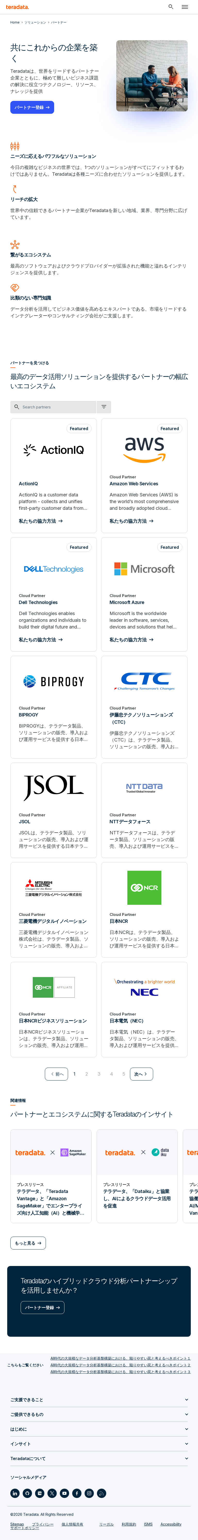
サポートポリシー (24, 1528)
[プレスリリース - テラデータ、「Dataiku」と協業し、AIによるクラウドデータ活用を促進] (137, 1176)
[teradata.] (17, 7)
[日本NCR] (144, 910)
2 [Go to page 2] (86, 1074)
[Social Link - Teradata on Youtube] (64, 1493)
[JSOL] (53, 810)
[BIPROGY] (53, 707)
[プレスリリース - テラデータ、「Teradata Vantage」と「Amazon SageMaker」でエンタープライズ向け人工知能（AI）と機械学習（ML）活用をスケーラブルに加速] (51, 1176)
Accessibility (171, 1524)
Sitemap (17, 1524)
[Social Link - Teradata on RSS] (101, 1493)
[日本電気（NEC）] (144, 1009)
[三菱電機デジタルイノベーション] (53, 910)
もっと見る (25, 1243)
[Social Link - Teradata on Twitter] (52, 1493)
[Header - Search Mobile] (171, 7)
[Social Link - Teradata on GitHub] (27, 1493)
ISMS (148, 1524)
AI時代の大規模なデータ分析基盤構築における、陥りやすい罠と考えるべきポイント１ (121, 1358)
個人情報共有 (72, 1524)
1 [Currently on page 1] (74, 1074)
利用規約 (129, 1524)
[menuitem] (56, 1074)
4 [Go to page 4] (111, 1074)
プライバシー (43, 1524)
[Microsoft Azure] (144, 594)
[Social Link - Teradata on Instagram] (89, 1493)
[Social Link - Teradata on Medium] (39, 1493)
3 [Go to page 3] (99, 1074)
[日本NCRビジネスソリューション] (53, 1009)
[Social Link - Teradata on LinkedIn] (15, 1493)
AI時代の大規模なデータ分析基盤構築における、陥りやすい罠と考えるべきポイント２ (121, 1365)
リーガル (106, 1524)
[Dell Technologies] (53, 594)
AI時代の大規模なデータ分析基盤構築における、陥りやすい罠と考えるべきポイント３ (121, 1371)
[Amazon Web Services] (144, 475)
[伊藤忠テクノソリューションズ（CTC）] (144, 707)
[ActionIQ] (53, 475)
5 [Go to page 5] (123, 1074)
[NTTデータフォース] (144, 810)
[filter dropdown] (104, 407)
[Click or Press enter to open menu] (185, 7)
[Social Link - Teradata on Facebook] (76, 1493)
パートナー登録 (29, 107)
